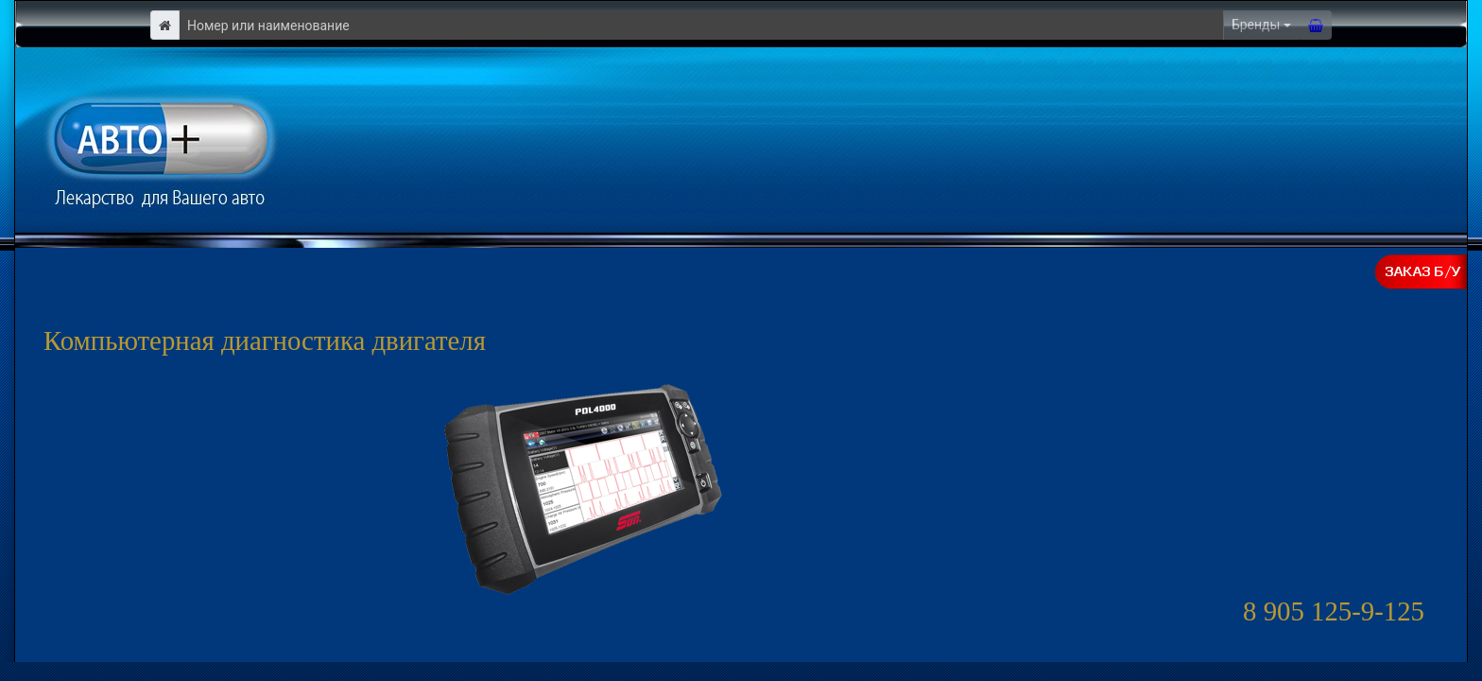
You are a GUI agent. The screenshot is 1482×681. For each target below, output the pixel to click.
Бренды (1256, 24)
